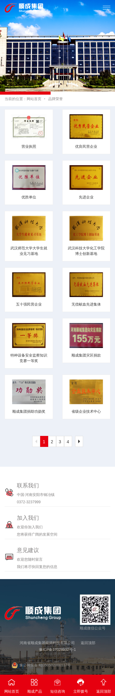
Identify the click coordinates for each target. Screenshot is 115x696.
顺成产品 (34, 684)
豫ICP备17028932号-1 (57, 649)
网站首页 (34, 99)
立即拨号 (80, 684)
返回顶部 (88, 643)
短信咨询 (57, 684)
